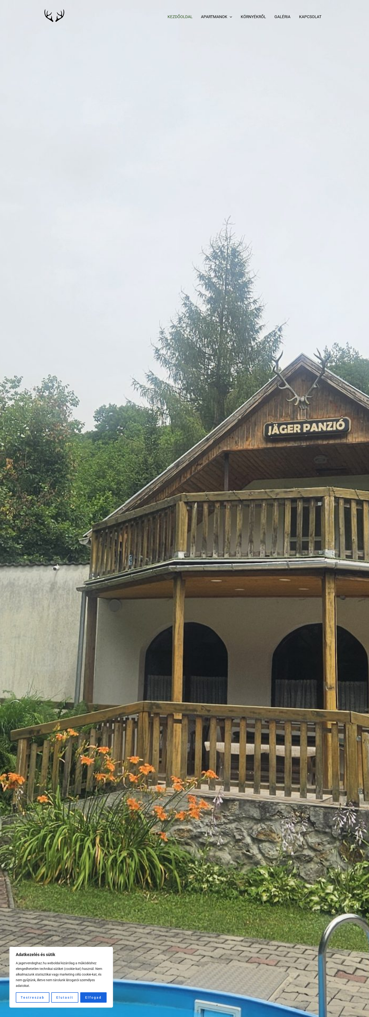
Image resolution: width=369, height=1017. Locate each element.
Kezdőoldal (182, 16)
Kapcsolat (310, 16)
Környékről (254, 16)
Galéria (283, 16)
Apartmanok (218, 16)
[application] (231, 16)
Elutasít (64, 997)
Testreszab (32, 997)
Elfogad (93, 997)
